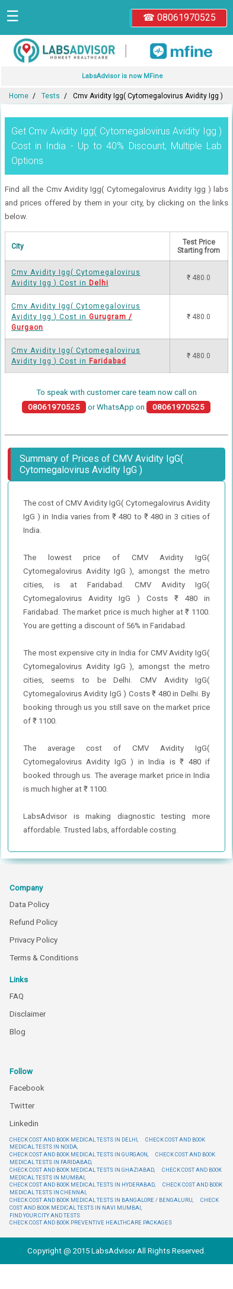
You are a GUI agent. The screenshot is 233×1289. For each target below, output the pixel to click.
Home (18, 96)
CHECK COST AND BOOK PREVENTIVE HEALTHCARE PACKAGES (90, 1222)
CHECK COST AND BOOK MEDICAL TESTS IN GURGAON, (78, 1154)
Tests (51, 96)
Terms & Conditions (43, 957)
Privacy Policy (33, 940)
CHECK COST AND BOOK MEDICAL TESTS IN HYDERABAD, (82, 1184)
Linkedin (24, 1123)
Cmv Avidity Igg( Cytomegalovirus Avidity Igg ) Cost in (76, 317)
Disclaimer (27, 1014)
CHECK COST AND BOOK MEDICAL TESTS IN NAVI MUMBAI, (114, 1204)
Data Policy (29, 904)
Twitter (21, 1105)
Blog (17, 1031)
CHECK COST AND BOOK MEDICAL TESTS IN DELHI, (73, 1139)
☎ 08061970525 (179, 17)
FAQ (16, 996)
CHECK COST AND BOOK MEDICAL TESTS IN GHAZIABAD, (82, 1169)
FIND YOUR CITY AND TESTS (44, 1215)
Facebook (26, 1088)
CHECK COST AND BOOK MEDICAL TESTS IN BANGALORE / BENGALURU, (101, 1200)
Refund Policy (33, 922)
